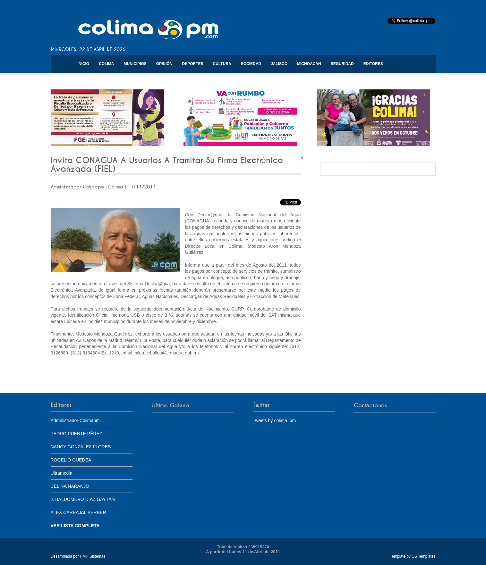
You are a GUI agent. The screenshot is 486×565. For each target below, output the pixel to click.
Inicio (84, 64)
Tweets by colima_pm (274, 420)
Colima (106, 64)
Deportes (192, 64)
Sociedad (251, 64)
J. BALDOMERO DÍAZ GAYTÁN (83, 499)
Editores (373, 64)
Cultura (222, 64)
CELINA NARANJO (70, 486)
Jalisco (279, 64)
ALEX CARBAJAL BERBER (78, 512)
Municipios (135, 64)
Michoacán (309, 64)
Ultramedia (61, 473)
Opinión (164, 64)
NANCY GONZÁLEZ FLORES (81, 446)
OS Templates (423, 556)
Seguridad (342, 64)
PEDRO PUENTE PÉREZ (76, 433)
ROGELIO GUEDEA (71, 459)
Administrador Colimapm (75, 420)
